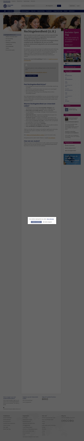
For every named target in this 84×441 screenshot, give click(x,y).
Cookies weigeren (48, 222)
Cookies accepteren (36, 222)
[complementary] (70, 431)
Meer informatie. (50, 219)
